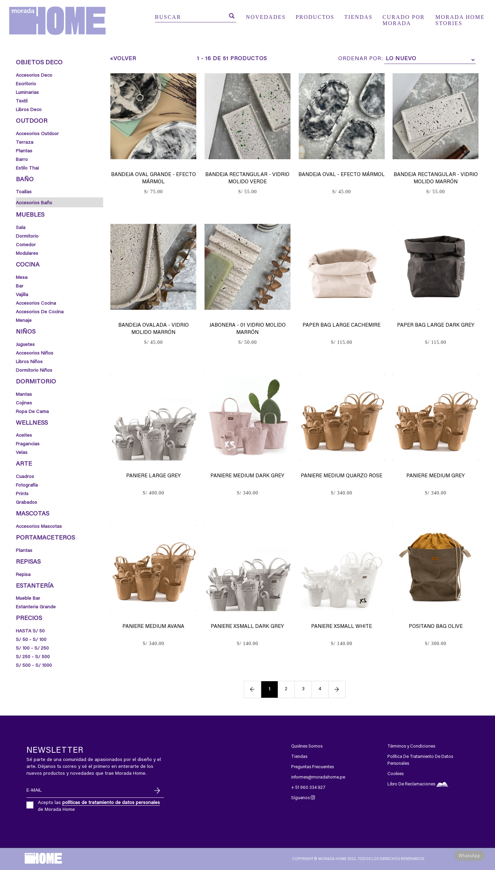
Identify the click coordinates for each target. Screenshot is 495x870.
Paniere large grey (153, 476)
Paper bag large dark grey (435, 325)
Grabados (26, 502)
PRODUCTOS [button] (315, 17)
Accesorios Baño (34, 203)
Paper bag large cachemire (341, 325)
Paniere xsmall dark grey (247, 626)
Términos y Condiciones (411, 746)
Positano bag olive (436, 626)
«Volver (123, 59)
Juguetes (25, 344)
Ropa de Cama (32, 412)
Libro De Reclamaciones (417, 784)
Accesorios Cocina (36, 303)
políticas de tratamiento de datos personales (111, 803)
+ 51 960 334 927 (308, 787)
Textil (22, 101)
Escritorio (26, 84)
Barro (22, 159)
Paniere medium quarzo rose (341, 476)
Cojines (24, 403)
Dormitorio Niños (34, 370)
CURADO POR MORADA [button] (404, 18)
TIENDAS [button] (358, 17)
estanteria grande (36, 607)
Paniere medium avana (153, 626)
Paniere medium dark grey (247, 476)
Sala (20, 228)
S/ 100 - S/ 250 (32, 648)
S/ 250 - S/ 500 (33, 657)
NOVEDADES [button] (266, 17)
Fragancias (28, 444)
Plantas (24, 151)
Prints (22, 494)
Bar (19, 286)
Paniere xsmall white (341, 626)
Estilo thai (27, 168)
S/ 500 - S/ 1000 (34, 665)
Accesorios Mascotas (39, 526)
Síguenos (303, 798)
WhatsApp (470, 855)
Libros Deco (29, 110)
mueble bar (28, 598)
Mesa (22, 277)
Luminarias (27, 92)
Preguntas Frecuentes (312, 767)
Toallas (24, 192)
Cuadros (25, 477)
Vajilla (22, 295)
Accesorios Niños (34, 353)
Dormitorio (27, 236)
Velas (22, 452)
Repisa (23, 575)
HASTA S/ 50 (30, 631)
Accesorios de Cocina (40, 312)
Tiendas (299, 756)
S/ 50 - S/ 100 (31, 640)
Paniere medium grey (435, 476)
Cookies (395, 774)
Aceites (24, 435)
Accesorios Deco (34, 75)
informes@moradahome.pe (318, 777)
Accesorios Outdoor (37, 134)
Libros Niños (29, 362)
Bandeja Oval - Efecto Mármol (341, 174)
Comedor (26, 245)
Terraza (24, 142)
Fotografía (27, 485)
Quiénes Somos (306, 746)
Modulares (27, 253)
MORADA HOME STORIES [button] (460, 18)
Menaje (24, 320)
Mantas (24, 394)
